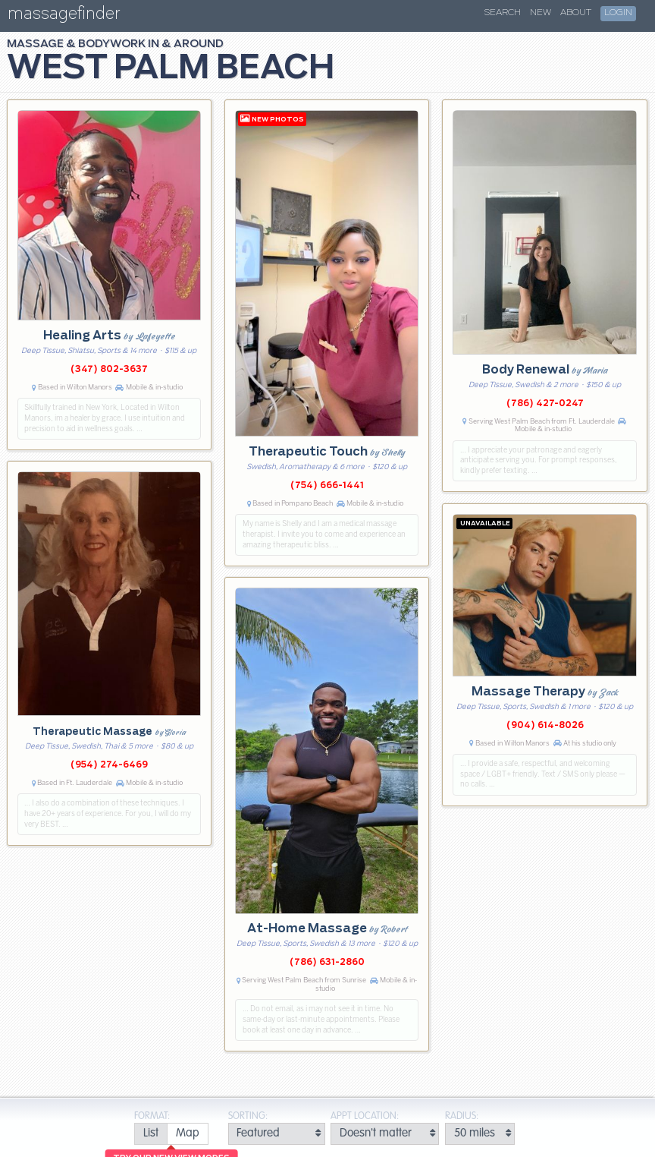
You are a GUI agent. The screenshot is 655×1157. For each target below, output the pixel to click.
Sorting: (248, 1116)
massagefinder (64, 16)
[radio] (150, 1134)
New (540, 12)
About (575, 12)
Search (502, 12)
